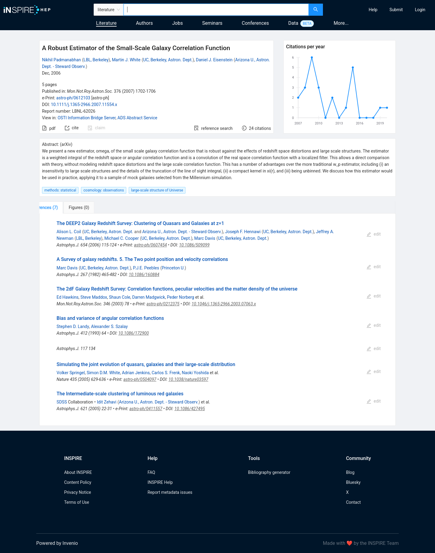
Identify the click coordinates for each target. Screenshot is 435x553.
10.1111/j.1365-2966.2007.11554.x (84, 104)
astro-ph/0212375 (163, 303)
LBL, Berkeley (96, 59)
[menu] (379, 9)
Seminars (212, 23)
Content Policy (77, 482)
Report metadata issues (169, 492)
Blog (350, 472)
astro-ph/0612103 (73, 97)
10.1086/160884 (144, 274)
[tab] (58, 207)
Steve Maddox (93, 297)
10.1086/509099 (194, 245)
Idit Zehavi (106, 402)
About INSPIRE (78, 472)
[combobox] (216, 10)
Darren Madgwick (148, 297)
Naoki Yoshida (195, 372)
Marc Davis (204, 238)
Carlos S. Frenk (166, 372)
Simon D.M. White (103, 372)
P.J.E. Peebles (146, 267)
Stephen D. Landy (72, 326)
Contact (353, 502)
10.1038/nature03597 (188, 379)
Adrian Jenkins (136, 372)
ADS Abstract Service (137, 117)
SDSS (61, 402)
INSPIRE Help (159, 482)
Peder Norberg (180, 297)
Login (420, 9)
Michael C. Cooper (121, 238)
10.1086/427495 (189, 408)
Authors (144, 23)
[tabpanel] (217, 320)
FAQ (151, 472)
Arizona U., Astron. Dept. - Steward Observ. (182, 231)
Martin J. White (126, 59)
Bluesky (353, 482)
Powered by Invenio (57, 543)
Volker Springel (70, 372)
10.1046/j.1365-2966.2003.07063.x (224, 303)
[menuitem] (373, 9)
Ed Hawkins (67, 297)
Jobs (177, 23)
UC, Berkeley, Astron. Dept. (168, 59)
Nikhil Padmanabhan (61, 59)
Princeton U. (173, 267)
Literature (106, 23)
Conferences (255, 23)
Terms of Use (76, 502)
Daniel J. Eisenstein (214, 59)
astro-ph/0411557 (145, 408)
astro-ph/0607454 (150, 245)
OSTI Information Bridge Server (87, 117)
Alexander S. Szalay (109, 326)
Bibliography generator (269, 472)
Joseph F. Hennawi (242, 231)
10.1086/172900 (133, 333)
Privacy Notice (77, 492)
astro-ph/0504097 (140, 379)
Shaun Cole (119, 297)
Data (293, 23)
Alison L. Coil (68, 231)
